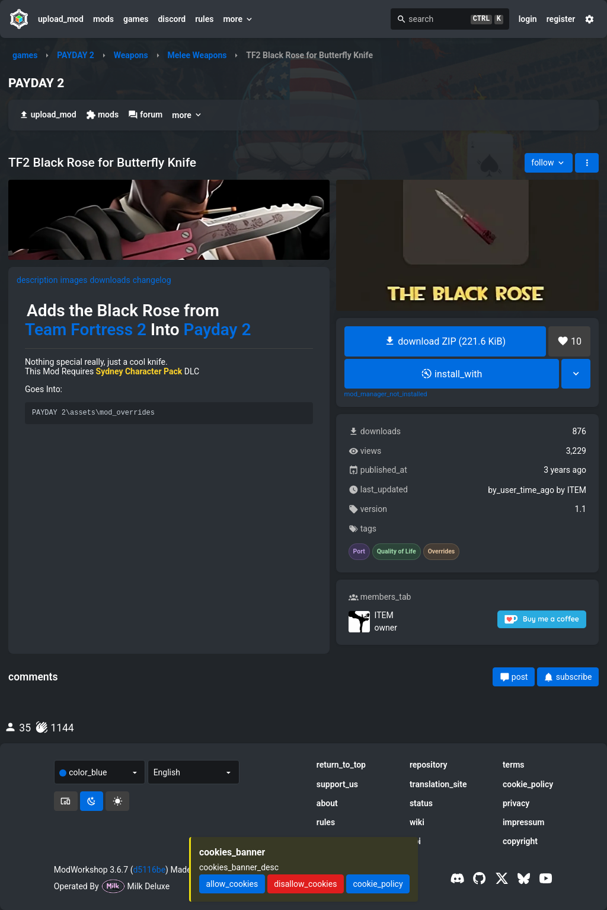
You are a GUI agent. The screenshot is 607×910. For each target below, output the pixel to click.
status (421, 803)
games (135, 19)
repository (429, 764)
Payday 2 (217, 329)
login (528, 19)
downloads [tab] (110, 280)
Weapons (131, 55)
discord (172, 19)
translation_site (438, 784)
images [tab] (74, 280)
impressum (524, 822)
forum (145, 115)
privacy (516, 803)
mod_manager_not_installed (385, 394)
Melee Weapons (196, 55)
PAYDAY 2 (75, 55)
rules (204, 19)
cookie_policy (528, 784)
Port (359, 551)
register (561, 19)
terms (514, 764)
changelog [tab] (152, 280)
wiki (417, 822)
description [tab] (37, 280)
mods (103, 19)
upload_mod (61, 19)
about (327, 803)
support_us (337, 784)
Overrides (441, 551)
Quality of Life (396, 551)
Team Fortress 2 (85, 329)
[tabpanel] (169, 367)
